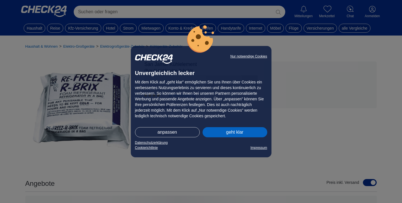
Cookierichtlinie (146, 148)
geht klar (234, 132)
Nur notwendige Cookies (248, 56)
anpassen (167, 132)
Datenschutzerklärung (151, 143)
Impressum (258, 148)
